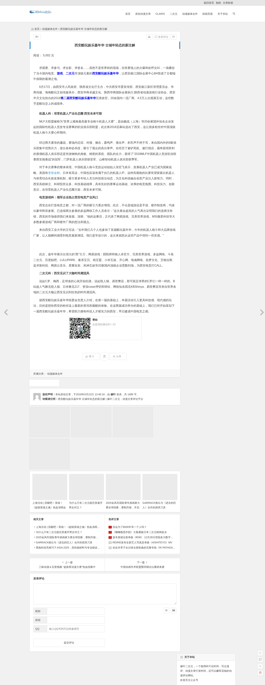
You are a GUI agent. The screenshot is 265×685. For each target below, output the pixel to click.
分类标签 (228, 2)
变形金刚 (57, 172)
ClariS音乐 (39, 642)
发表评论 (156, 36)
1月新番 (193, 288)
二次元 (171, 13)
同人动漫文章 (187, 262)
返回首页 (209, 2)
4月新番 (228, 282)
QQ (37, 597)
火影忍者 (224, 275)
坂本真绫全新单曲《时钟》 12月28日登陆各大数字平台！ (142, 505)
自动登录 (198, 156)
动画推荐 (198, 268)
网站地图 (141, 677)
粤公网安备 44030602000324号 (117, 677)
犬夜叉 (211, 268)
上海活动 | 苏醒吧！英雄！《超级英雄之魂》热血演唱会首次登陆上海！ (47, 476)
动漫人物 (195, 275)
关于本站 (220, 13)
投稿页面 (205, 13)
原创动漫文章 (141, 13)
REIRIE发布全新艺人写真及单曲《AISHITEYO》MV (139, 511)
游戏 (182, 288)
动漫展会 (59, 642)
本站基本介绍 (81, 642)
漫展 (182, 282)
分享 (114, 362)
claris (182, 275)
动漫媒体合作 (187, 13)
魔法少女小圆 (196, 282)
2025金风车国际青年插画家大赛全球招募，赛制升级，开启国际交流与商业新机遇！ (84, 505)
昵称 (37, 580)
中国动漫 (224, 262)
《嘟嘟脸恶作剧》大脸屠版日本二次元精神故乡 (137, 500)
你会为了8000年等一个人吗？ (127, 495)
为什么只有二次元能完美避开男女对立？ (59, 500)
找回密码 (215, 156)
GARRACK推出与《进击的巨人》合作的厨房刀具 (64, 511)
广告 (222, 268)
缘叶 (113, 399)
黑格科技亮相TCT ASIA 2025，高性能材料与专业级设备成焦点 (72, 516)
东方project (185, 255)
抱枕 (218, 2)
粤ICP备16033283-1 (158, 677)
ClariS (158, 13)
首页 (125, 13)
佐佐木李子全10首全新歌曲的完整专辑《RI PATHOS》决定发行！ (147, 516)
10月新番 (214, 282)
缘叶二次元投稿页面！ (192, 178)
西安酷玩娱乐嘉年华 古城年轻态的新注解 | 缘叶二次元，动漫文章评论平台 (100, 404)
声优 (211, 255)
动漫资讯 (209, 275)
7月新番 (184, 268)
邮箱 (37, 588)
